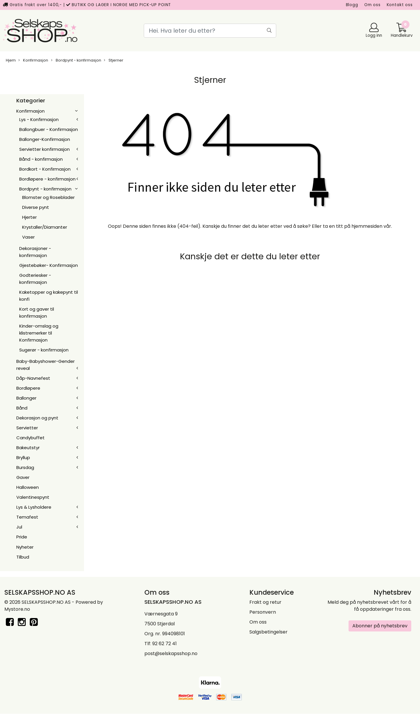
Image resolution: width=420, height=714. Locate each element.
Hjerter (29, 217)
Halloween (27, 487)
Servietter (27, 428)
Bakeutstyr (28, 447)
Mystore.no (17, 609)
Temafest (27, 517)
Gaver (22, 477)
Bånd (21, 408)
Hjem (11, 60)
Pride (21, 537)
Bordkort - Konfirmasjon (45, 169)
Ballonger (26, 398)
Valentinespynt (32, 497)
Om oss (372, 5)
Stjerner (113, 60)
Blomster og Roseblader (48, 197)
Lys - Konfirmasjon (39, 119)
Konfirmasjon (33, 60)
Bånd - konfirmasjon (41, 159)
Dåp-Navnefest (33, 378)
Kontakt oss (400, 5)
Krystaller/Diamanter (44, 227)
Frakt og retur (265, 602)
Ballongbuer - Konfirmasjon (48, 129)
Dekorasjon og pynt (37, 418)
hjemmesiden (366, 226)
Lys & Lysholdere (33, 507)
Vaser (28, 237)
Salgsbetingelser (268, 632)
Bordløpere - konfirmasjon (47, 179)
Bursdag (25, 467)
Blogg (352, 5)
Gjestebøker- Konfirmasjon (48, 265)
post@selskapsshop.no (170, 653)
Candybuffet (30, 438)
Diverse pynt (35, 207)
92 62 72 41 (164, 643)
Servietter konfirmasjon (44, 149)
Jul (19, 527)
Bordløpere (28, 388)
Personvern (262, 612)
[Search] (210, 31)
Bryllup (23, 457)
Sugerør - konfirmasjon (44, 350)
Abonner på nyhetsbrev (379, 625)
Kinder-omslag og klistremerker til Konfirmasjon (38, 333)
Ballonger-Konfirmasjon (44, 139)
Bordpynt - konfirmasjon (76, 60)
